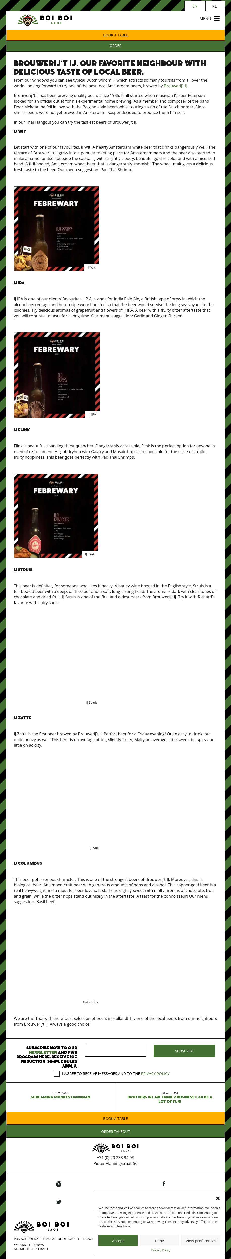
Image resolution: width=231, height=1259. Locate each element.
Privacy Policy (160, 1250)
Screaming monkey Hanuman (60, 1094)
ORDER (115, 45)
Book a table (115, 35)
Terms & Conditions (58, 1238)
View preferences (201, 1240)
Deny (159, 1240)
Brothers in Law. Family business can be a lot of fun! (170, 1097)
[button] (217, 1198)
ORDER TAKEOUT (115, 1131)
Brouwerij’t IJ (176, 86)
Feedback (86, 1238)
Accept (118, 1240)
